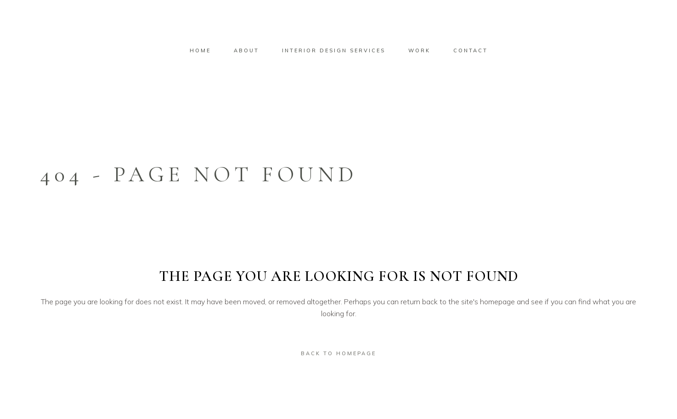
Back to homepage (338, 353)
